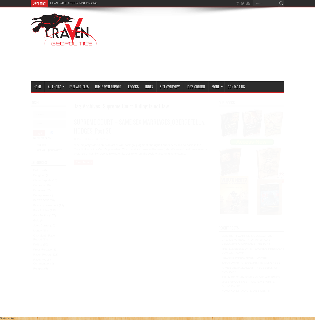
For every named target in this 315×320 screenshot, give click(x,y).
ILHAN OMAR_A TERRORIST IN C (70, 3)
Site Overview (170, 86)
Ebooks (133, 86)
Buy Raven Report (108, 86)
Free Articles (79, 86)
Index (149, 86)
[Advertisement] (204, 45)
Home (37, 86)
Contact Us (236, 86)
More (217, 86)
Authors (56, 86)
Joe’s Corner (195, 86)
